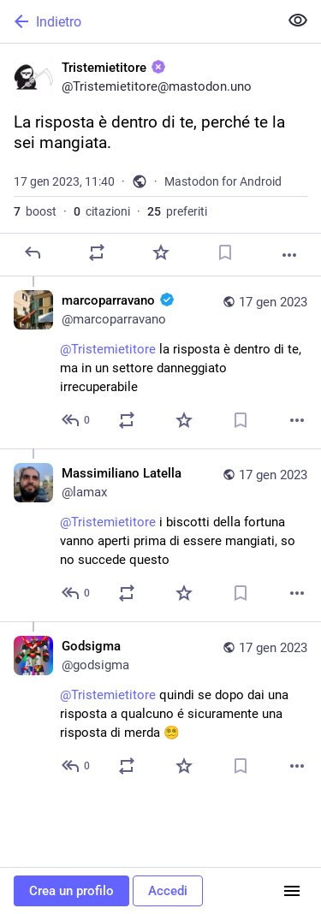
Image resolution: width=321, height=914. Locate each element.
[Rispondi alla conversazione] (76, 420)
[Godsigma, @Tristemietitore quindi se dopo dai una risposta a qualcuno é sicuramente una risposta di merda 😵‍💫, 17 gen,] (160, 707)
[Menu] (291, 891)
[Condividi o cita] (96, 252)
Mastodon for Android (223, 181)
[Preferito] (161, 252)
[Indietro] (137, 21)
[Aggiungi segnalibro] (225, 252)
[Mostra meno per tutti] (298, 20)
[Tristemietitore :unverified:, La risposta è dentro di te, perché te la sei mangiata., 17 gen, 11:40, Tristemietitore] (160, 160)
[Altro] (289, 255)
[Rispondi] (32, 252)
